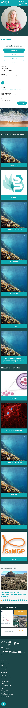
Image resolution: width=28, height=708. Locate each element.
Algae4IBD (14, 197)
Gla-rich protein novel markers (14, 229)
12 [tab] (22, 600)
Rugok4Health (14, 165)
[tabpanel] (14, 584)
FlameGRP (14, 398)
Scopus (14, 62)
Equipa (14, 34)
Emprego (7, 677)
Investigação (5, 663)
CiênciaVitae (14, 50)
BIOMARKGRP (14, 294)
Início (2, 34)
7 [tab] (13, 600)
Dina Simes (6, 40)
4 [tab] (7, 600)
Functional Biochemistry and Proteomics (11, 89)
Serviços (3, 665)
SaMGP (14, 559)
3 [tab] (5, 600)
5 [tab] (9, 600)
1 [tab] (2, 600)
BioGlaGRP (14, 527)
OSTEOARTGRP (14, 261)
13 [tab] (24, 600)
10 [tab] (18, 600)
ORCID (14, 54)
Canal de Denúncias (14, 677)
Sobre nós (8, 34)
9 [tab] (16, 600)
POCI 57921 (14, 326)
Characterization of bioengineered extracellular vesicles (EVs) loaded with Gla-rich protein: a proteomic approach (14, 360)
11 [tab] (20, 600)
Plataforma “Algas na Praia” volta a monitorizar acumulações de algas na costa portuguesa (13, 594)
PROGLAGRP (14, 495)
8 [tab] (15, 600)
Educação (4, 669)
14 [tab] (26, 600)
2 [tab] (3, 600)
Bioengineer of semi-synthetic (14, 430)
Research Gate (14, 58)
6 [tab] (11, 600)
